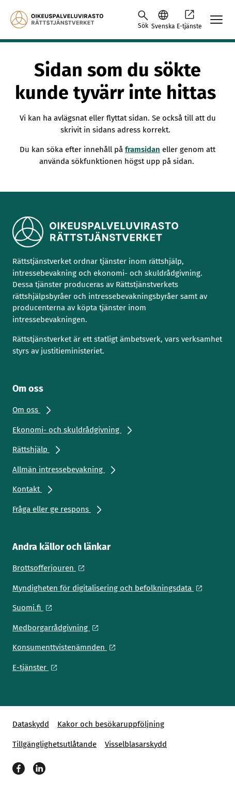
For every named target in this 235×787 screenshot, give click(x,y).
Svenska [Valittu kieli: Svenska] (163, 26)
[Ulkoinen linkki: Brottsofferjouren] (51, 568)
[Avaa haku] (143, 19)
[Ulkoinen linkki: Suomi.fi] (35, 607)
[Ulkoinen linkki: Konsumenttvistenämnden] (66, 647)
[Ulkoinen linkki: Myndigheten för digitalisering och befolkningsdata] (110, 588)
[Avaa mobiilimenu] (216, 19)
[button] (163, 19)
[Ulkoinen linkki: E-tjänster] (37, 667)
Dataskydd (30, 724)
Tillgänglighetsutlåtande (54, 744)
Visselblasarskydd (136, 744)
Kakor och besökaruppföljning (110, 724)
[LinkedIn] (39, 768)
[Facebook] (18, 768)
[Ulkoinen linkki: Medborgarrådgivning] (58, 627)
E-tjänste (189, 19)
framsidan (142, 149)
